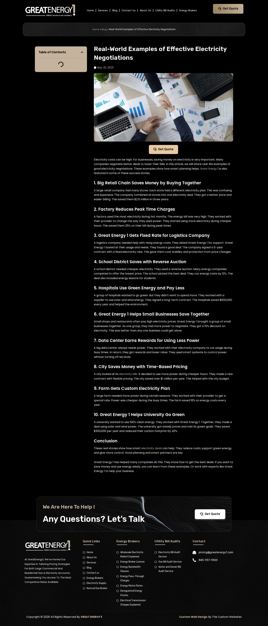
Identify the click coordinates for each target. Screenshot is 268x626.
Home (90, 10)
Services (103, 10)
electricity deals (152, 454)
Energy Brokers (188, 10)
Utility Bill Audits (165, 10)
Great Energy (209, 169)
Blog (114, 10)
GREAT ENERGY (91, 617)
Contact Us (129, 10)
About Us (145, 10)
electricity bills (129, 375)
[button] (82, 52)
